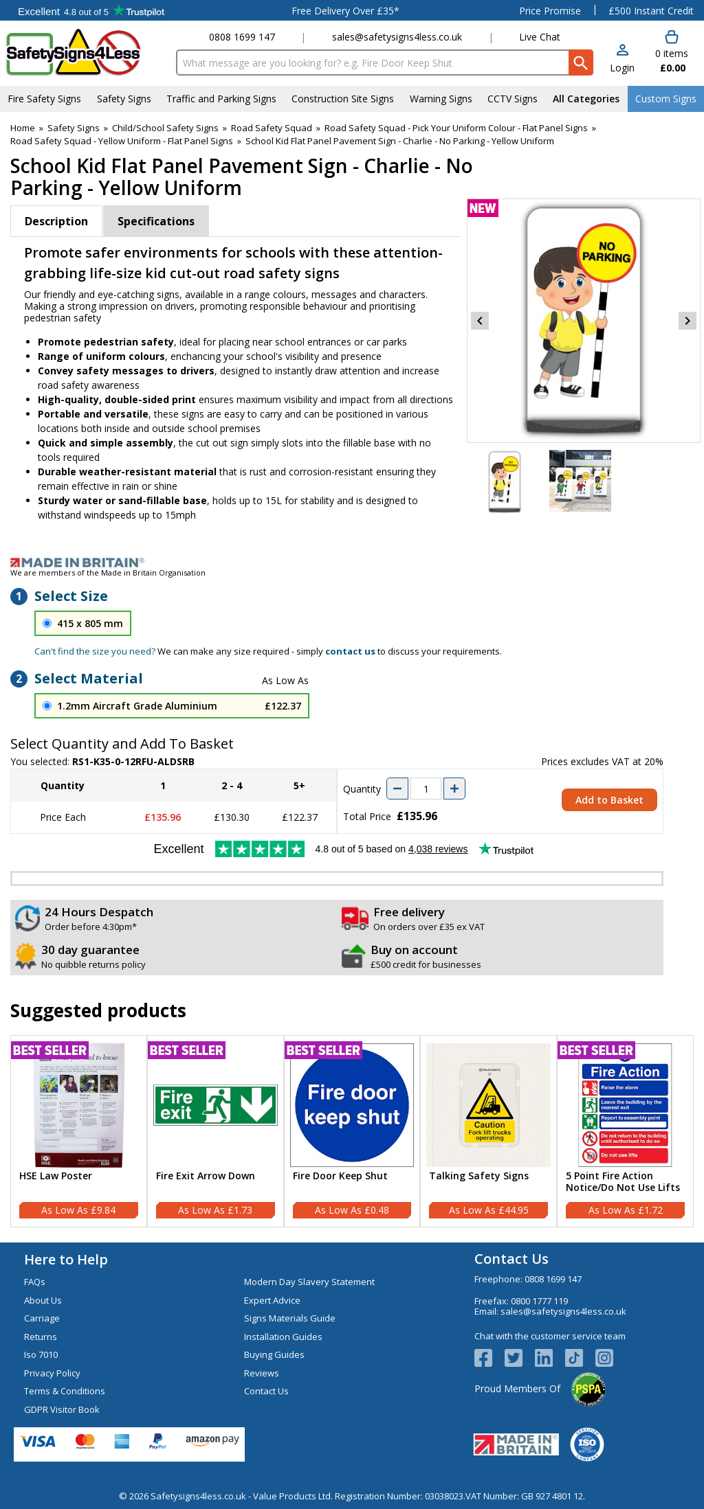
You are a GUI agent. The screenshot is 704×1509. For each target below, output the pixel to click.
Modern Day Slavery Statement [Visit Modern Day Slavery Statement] (309, 1281)
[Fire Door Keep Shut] (352, 1131)
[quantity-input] (425, 788)
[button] (622, 59)
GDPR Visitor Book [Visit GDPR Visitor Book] (62, 1409)
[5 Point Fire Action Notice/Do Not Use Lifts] (625, 1131)
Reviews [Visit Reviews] (261, 1373)
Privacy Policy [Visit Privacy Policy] (52, 1373)
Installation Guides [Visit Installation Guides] (283, 1336)
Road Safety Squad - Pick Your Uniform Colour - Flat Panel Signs (456, 128)
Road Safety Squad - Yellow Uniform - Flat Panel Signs (121, 141)
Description (56, 221)
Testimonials (91, 10)
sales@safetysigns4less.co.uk (397, 36)
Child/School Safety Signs (165, 128)
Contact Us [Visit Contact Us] (266, 1391)
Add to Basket (609, 799)
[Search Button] (581, 62)
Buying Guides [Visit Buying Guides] (274, 1354)
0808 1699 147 (242, 36)
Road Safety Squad (271, 128)
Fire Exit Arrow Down (205, 1176)
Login (622, 67)
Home (22, 128)
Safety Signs (73, 128)
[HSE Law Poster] (78, 1131)
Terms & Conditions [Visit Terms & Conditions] (64, 1391)
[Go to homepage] (85, 52)
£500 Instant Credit (651, 10)
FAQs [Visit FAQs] (34, 1281)
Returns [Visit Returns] (40, 1336)
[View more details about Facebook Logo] (489, 1358)
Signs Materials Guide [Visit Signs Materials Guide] (290, 1318)
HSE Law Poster (55, 1176)
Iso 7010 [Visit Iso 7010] (41, 1354)
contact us (350, 651)
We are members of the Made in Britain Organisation (108, 572)
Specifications (156, 221)
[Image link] (352, 562)
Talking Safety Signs (479, 1176)
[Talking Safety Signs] (488, 1131)
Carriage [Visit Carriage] (42, 1318)
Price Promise (550, 10)
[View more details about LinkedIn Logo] (550, 1358)
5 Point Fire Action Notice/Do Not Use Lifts (623, 1182)
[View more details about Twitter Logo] (520, 1358)
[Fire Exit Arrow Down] (215, 1131)
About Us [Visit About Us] (43, 1300)
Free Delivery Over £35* (345, 10)
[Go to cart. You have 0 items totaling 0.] (671, 52)
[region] (78, 1105)
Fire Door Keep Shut (340, 1176)
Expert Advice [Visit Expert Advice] (272, 1300)
